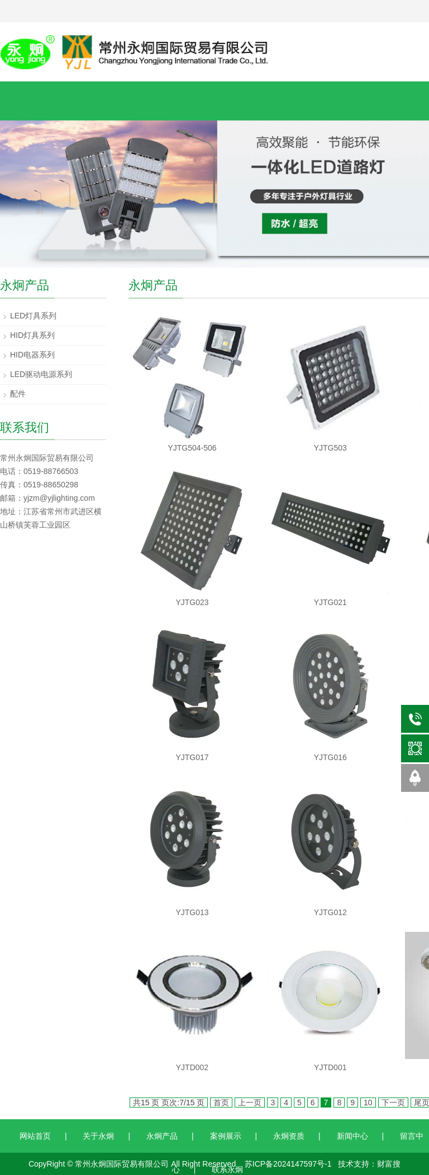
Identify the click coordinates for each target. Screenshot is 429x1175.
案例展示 (225, 1136)
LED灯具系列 (33, 315)
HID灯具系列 (32, 335)
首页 (221, 1102)
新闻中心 (352, 1136)
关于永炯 (98, 1136)
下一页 (393, 1102)
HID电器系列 (32, 354)
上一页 (249, 1102)
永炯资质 (288, 1136)
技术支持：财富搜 (369, 1163)
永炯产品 (162, 1136)
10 (368, 1102)
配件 (18, 393)
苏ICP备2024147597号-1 (288, 1163)
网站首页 (35, 1136)
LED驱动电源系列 (41, 374)
